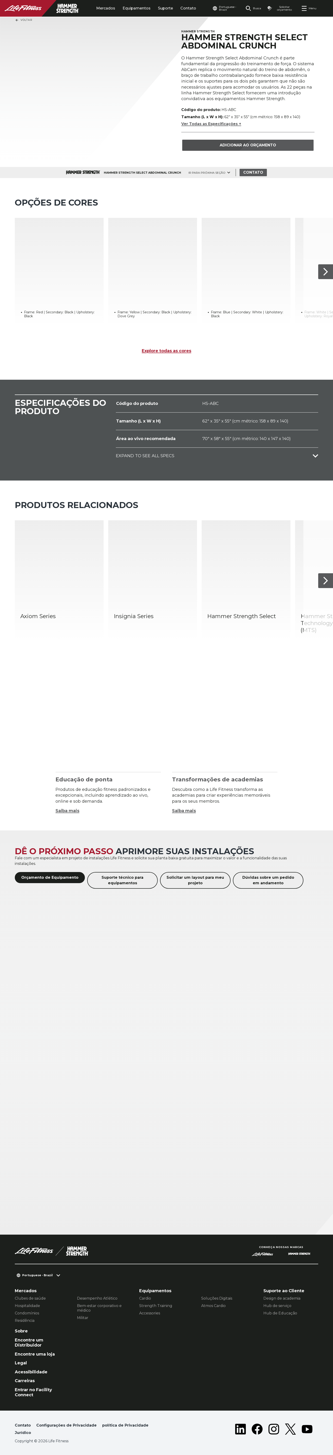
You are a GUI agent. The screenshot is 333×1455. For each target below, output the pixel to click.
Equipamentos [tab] (137, 8)
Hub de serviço (277, 1306)
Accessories (149, 1313)
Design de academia (281, 1298)
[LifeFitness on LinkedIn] (240, 1430)
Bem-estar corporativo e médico (99, 1308)
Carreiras (25, 1380)
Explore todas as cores (166, 350)
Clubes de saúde (30, 1298)
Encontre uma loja (35, 1354)
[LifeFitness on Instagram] (273, 1430)
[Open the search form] (253, 8)
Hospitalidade (27, 1306)
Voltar (23, 20)
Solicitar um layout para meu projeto (195, 880)
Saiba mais (67, 810)
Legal (21, 1363)
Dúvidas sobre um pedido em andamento (268, 880)
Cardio (145, 1298)
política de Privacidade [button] (125, 1425)
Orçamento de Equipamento (49, 877)
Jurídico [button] (23, 1432)
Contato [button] (23, 1425)
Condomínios (27, 1313)
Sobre (21, 1331)
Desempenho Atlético (97, 1298)
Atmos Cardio (213, 1306)
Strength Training (155, 1306)
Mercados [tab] (105, 8)
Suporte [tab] (165, 8)
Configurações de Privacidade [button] (66, 1425)
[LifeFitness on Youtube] (307, 1430)
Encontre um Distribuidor (29, 1343)
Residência (24, 1320)
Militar (82, 1318)
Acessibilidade (31, 1372)
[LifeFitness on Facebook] (257, 1430)
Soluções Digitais (216, 1298)
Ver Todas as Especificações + (211, 124)
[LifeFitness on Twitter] (290, 1430)
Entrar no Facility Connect (33, 1392)
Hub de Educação (280, 1313)
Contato (188, 8)
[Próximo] (325, 271)
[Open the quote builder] (281, 8)
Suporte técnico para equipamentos (122, 880)
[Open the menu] (308, 8)
